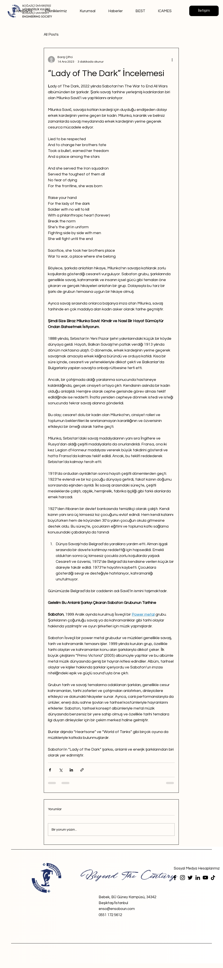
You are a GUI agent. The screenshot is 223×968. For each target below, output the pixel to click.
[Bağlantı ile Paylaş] (82, 770)
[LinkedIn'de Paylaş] (71, 770)
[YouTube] (205, 877)
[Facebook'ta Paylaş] (50, 770)
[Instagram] (182, 877)
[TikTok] (213, 877)
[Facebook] (175, 877)
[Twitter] (190, 877)
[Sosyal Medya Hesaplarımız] (197, 868)
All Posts (51, 35)
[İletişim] (204, 11)
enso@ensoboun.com (117, 909)
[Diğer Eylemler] (172, 59)
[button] (85, 9)
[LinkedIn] (197, 877)
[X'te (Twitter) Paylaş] (61, 770)
